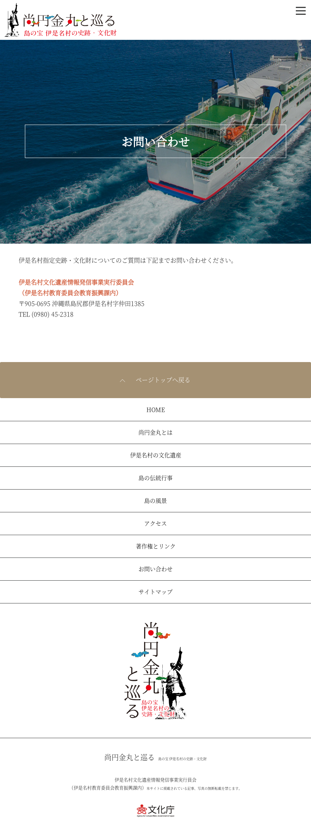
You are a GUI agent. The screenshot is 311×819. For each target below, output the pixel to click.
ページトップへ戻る (163, 379)
